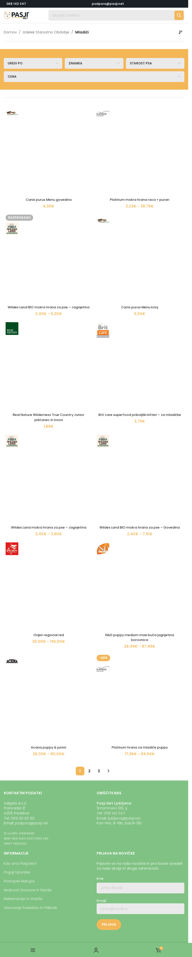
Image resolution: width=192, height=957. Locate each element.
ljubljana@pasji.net (124, 539)
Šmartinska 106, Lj (112, 529)
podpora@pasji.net (31, 544)
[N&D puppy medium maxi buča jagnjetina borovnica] (139, 214)
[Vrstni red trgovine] (180, 32)
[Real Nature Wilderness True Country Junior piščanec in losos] (48, 158)
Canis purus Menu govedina (48, 115)
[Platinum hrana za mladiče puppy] (139, 242)
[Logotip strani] (16, 15)
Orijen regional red (48, 222)
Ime (100, 600)
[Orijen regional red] (48, 214)
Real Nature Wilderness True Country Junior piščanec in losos (48, 169)
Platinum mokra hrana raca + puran (139, 115)
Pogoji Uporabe (17, 593)
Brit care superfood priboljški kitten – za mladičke (140, 169)
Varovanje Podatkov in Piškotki (30, 629)
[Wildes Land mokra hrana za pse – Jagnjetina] (48, 186)
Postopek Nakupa (19, 602)
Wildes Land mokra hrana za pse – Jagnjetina (49, 196)
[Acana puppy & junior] (48, 242)
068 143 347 (16, 4)
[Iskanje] (116, 15)
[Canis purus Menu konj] (139, 130)
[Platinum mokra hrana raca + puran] (139, 107)
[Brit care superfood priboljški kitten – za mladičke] (139, 158)
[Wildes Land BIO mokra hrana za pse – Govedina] (139, 186)
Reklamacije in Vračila (23, 620)
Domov (10, 32)
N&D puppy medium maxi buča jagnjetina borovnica (139, 224)
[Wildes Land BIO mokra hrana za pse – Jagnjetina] (48, 130)
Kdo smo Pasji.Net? (20, 584)
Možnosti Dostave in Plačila (28, 611)
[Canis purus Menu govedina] (48, 107)
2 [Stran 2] (89, 273)
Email (140, 627)
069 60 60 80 (23, 539)
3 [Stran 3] (99, 273)
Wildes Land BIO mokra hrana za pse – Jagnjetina (48, 140)
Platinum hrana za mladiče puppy (139, 249)
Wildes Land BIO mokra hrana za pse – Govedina (139, 196)
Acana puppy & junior (49, 249)
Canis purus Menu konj (140, 138)
